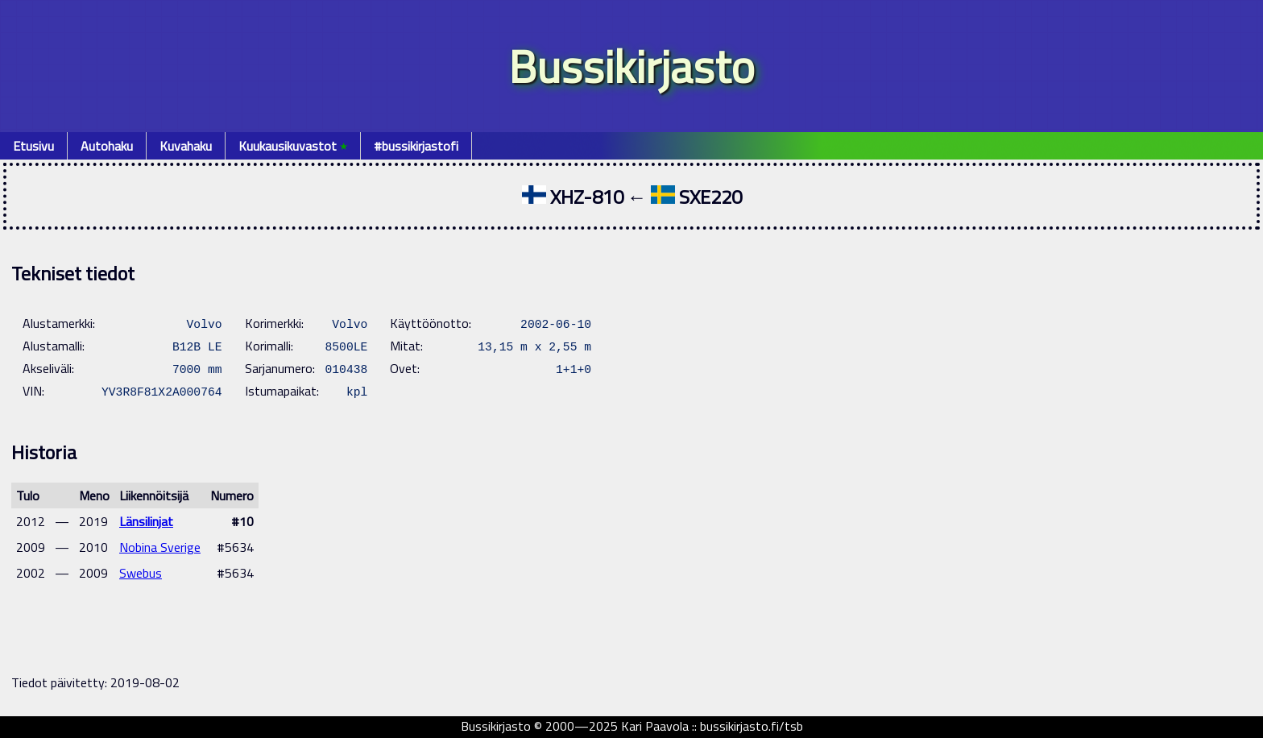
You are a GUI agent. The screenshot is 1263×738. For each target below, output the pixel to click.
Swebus (140, 573)
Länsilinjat (146, 521)
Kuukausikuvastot (292, 145)
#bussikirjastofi (416, 145)
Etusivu (33, 145)
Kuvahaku (185, 145)
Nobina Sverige (160, 547)
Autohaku (107, 145)
